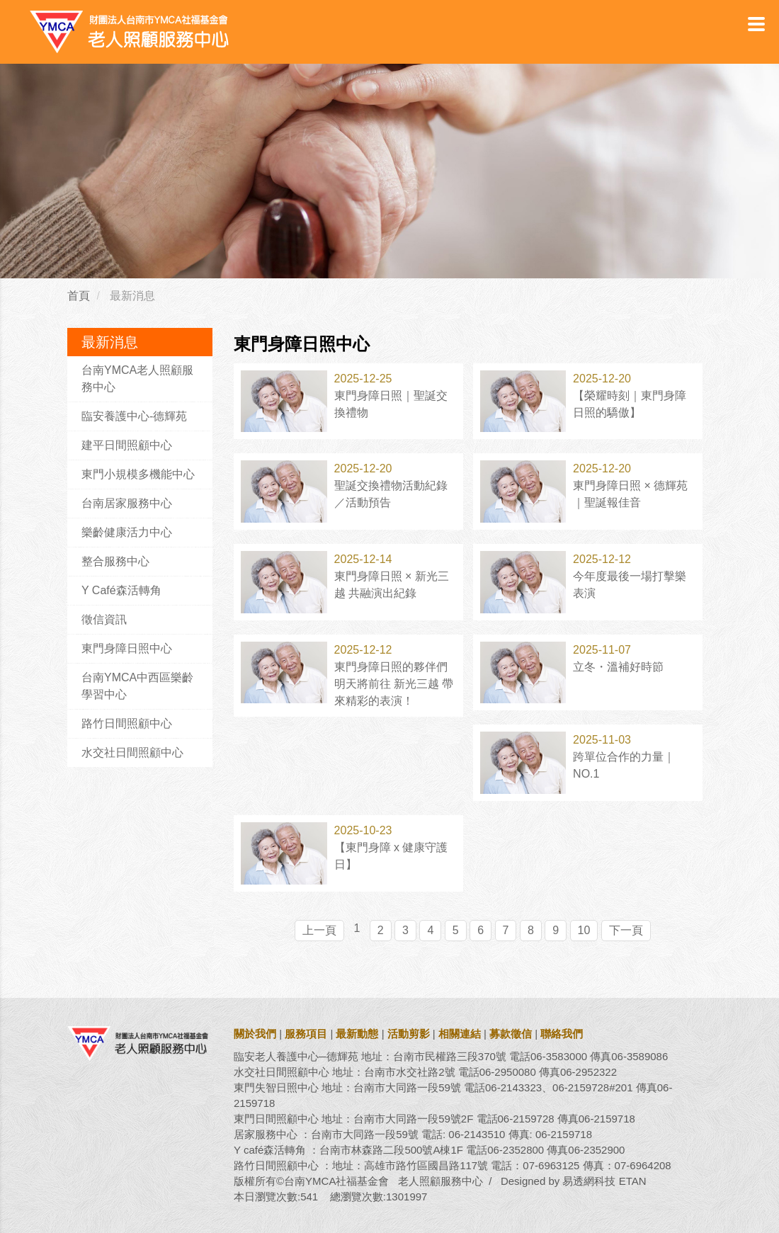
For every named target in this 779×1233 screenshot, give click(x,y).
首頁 (78, 296)
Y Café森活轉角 (121, 590)
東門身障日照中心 (126, 648)
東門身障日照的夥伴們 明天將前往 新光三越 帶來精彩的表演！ (394, 684)
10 (584, 930)
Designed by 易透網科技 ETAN (574, 1181)
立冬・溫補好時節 (618, 667)
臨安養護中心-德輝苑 (134, 416)
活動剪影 (408, 1034)
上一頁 (319, 930)
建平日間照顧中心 (126, 445)
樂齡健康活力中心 (126, 532)
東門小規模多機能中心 (138, 474)
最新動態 (357, 1034)
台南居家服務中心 (126, 503)
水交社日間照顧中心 (132, 752)
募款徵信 (510, 1034)
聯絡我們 (561, 1034)
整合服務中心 (115, 561)
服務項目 (306, 1034)
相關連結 (459, 1034)
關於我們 (255, 1034)
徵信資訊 (104, 619)
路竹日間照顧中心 (126, 723)
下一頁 (626, 930)
